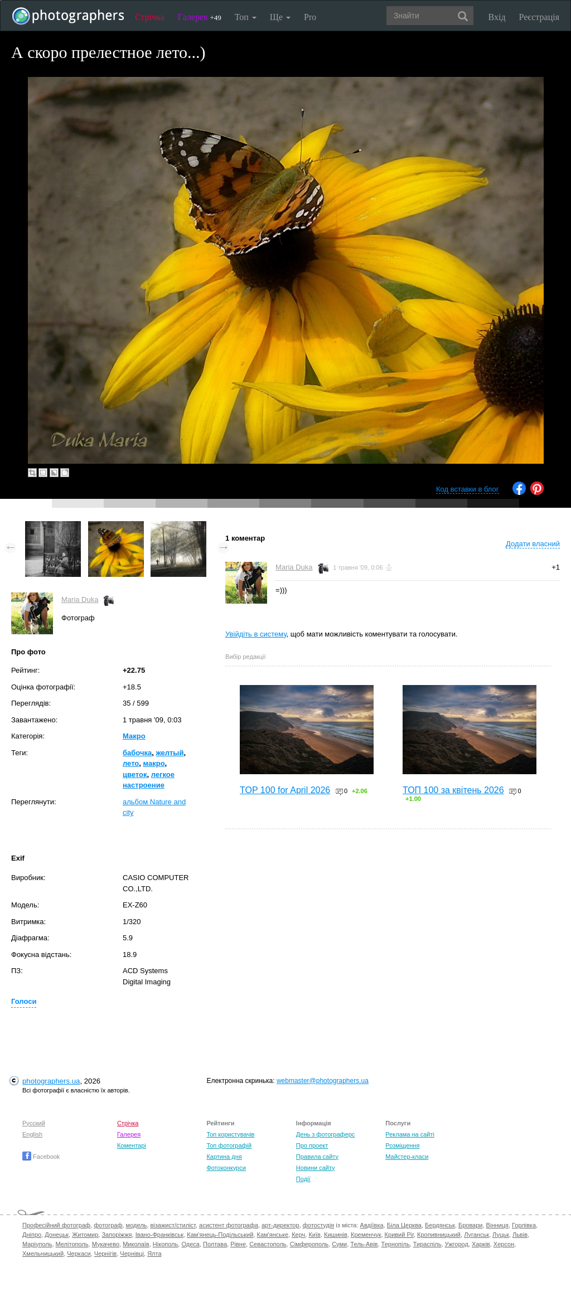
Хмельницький (43, 1253)
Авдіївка (372, 1225)
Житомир (85, 1234)
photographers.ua (51, 1081)
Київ (314, 1234)
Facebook (41, 1156)
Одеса (190, 1244)
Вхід (497, 17)
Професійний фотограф (56, 1225)
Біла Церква (404, 1225)
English (32, 1134)
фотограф (108, 1225)
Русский (33, 1123)
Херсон (503, 1244)
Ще (280, 17)
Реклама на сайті (409, 1134)
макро (154, 763)
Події (303, 1179)
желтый (169, 753)
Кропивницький (439, 1234)
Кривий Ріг (399, 1234)
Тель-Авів (364, 1244)
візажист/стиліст (172, 1225)
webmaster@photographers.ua (323, 1081)
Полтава (215, 1244)
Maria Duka (79, 599)
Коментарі (131, 1145)
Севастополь (267, 1244)
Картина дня (223, 1156)
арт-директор (280, 1225)
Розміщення (402, 1145)
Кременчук (366, 1234)
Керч (298, 1234)
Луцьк (500, 1234)
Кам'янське (273, 1234)
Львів (520, 1234)
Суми (339, 1244)
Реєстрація (539, 17)
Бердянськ (440, 1225)
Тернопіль (395, 1244)
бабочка (137, 753)
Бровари (470, 1225)
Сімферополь (309, 1244)
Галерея (199, 17)
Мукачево (105, 1244)
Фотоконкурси (225, 1167)
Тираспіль (427, 1244)
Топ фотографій (228, 1145)
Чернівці (132, 1253)
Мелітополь (72, 1244)
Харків (481, 1244)
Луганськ (476, 1234)
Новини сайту (315, 1167)
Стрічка (149, 17)
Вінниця (497, 1225)
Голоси (23, 1001)
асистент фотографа (228, 1225)
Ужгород (456, 1244)
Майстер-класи (406, 1156)
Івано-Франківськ (159, 1234)
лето (131, 763)
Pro (310, 17)
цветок (135, 774)
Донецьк (57, 1234)
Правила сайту (317, 1156)
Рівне (238, 1244)
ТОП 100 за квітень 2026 (453, 790)
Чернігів (105, 1253)
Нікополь (165, 1244)
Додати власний (533, 544)
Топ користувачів (230, 1134)
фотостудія (319, 1225)
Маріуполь (37, 1244)
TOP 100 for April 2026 (285, 790)
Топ (246, 17)
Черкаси (78, 1253)
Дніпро (31, 1234)
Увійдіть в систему (256, 634)
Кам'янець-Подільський (220, 1234)
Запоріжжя (116, 1234)
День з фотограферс (325, 1134)
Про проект (312, 1145)
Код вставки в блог (467, 489)
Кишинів (335, 1234)
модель (136, 1225)
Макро (134, 736)
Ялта (154, 1253)
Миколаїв (136, 1244)
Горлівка (524, 1225)
